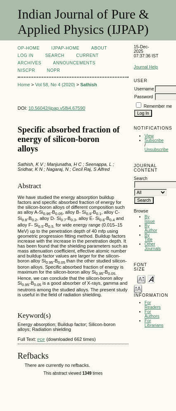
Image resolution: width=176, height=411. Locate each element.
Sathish (88, 84)
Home (24, 84)
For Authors (152, 314)
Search (54, 55)
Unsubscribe (157, 149)
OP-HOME (29, 48)
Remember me (158, 106)
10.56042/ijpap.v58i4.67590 (57, 108)
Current (87, 55)
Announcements (74, 63)
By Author (151, 228)
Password (143, 96)
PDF (41, 339)
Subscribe (154, 140)
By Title (148, 237)
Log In (25, 55)
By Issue (150, 219)
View (149, 136)
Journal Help (146, 67)
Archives (29, 63)
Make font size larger (138, 288)
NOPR (53, 70)
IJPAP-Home (65, 48)
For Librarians (154, 323)
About (99, 48)
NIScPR (26, 70)
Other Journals (153, 246)
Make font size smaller (141, 278)
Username (144, 89)
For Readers (153, 304)
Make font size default (151, 278)
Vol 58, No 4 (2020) (55, 84)
